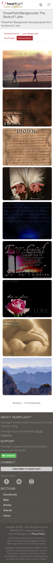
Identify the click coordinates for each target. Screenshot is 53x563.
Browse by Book (24, 38)
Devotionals (10, 494)
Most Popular (9, 38)
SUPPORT (7, 441)
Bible (6, 499)
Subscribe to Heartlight (26, 469)
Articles (7, 505)
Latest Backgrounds (30, 33)
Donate (8, 456)
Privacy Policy (38, 533)
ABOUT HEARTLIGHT (16, 417)
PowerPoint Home (11, 33)
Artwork (7, 510)
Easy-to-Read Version (28, 541)
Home (6, 515)
